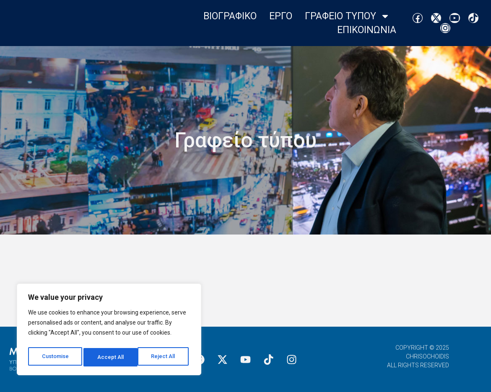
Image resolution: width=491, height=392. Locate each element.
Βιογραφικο (230, 16)
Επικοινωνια (366, 30)
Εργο (280, 16)
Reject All (110, 357)
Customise (55, 357)
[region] (109, 331)
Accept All (164, 357)
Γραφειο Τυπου (347, 16)
